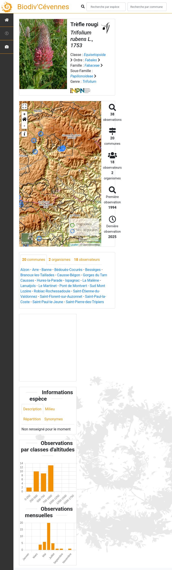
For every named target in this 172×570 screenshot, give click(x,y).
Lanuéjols (28, 286)
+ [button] (24, 114)
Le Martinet (48, 286)
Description (32, 409)
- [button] (24, 126)
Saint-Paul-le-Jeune (47, 302)
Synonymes (53, 419)
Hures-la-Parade (49, 280)
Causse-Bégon (68, 275)
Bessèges (93, 270)
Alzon (24, 270)
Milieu (50, 409)
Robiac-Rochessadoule (52, 291)
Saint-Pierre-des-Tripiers (85, 302)
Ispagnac (72, 280)
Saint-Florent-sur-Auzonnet (61, 296)
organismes (59, 259)
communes (33, 259)
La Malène (90, 280)
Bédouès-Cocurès (68, 270)
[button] (24, 120)
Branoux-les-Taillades (37, 275)
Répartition (32, 419)
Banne (46, 270)
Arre (35, 270)
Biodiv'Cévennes (43, 6)
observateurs (87, 259)
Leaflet (74, 244)
